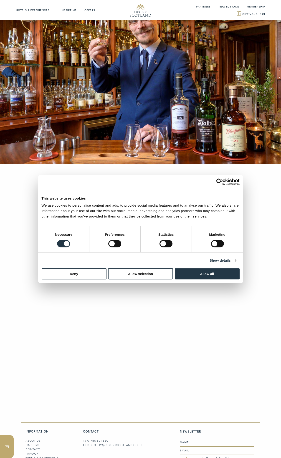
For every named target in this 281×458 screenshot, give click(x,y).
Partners (203, 6)
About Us (33, 440)
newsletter (7, 446)
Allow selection (140, 274)
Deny (74, 274)
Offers (89, 10)
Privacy (32, 453)
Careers (32, 445)
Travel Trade (228, 6)
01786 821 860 (98, 440)
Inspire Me (69, 10)
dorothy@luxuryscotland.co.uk (115, 445)
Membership (256, 6)
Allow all (207, 274)
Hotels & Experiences (32, 10)
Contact (33, 449)
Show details (220, 260)
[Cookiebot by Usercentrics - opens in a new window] (220, 181)
